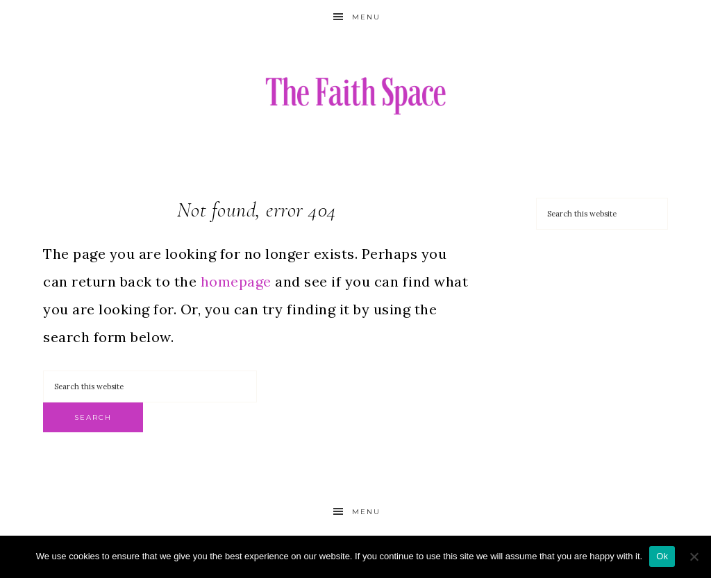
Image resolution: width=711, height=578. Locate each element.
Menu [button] (366, 17)
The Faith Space (355, 95)
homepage (236, 281)
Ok (662, 556)
